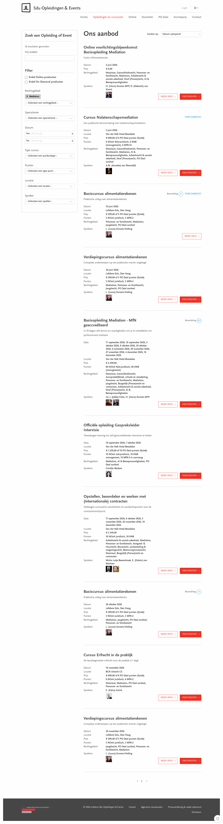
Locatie (29, 180)
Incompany (180, 17)
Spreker (29, 196)
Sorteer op (152, 34)
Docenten (147, 17)
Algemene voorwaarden (152, 807)
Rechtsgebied (32, 91)
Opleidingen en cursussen (108, 17)
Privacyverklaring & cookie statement (184, 807)
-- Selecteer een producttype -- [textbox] (41, 156)
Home (83, 17)
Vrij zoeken (31, 52)
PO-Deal (163, 17)
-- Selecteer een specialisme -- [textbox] (41, 118)
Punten (29, 165)
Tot (27, 141)
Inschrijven (189, 96)
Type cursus (32, 150)
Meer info (167, 96)
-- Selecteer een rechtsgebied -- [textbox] (42, 103)
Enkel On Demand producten (46, 82)
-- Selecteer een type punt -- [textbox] (40, 171)
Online (132, 17)
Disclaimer (196, 812)
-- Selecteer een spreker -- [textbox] (39, 201)
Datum (29, 128)
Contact (196, 17)
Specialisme (32, 112)
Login (185, 8)
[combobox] (49, 103)
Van (28, 133)
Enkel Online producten (42, 77)
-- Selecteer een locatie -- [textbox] (39, 186)
